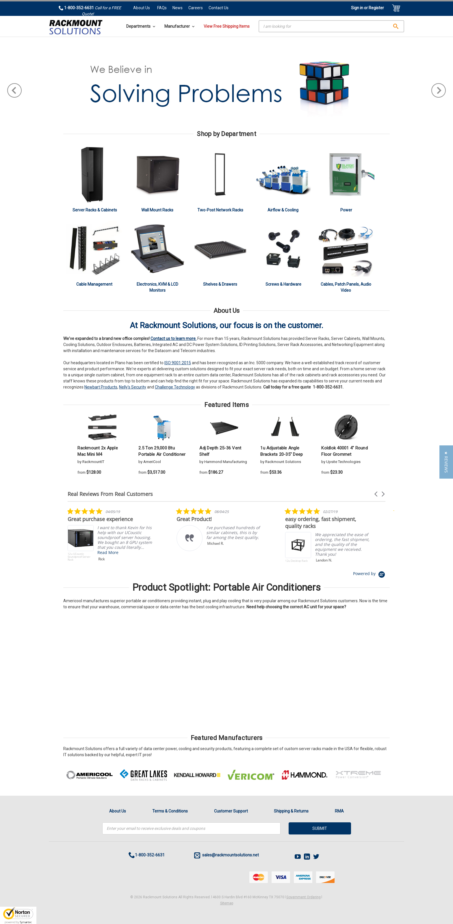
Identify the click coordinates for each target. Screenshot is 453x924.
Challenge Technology (175, 387)
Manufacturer (179, 26)
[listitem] (111, 535)
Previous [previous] (14, 90)
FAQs (162, 7)
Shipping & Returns (291, 811)
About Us (141, 7)
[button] (376, 494)
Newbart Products (100, 387)
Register (376, 7)
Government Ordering (303, 897)
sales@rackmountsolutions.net (226, 855)
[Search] (331, 26)
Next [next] (438, 90)
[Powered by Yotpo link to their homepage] (369, 573)
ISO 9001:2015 (177, 362)
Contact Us (219, 7)
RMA (339, 811)
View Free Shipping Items (227, 26)
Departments (140, 26)
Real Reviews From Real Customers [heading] (110, 494)
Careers (195, 7)
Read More (107, 552)
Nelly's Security (132, 387)
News (177, 7)
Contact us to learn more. (173, 338)
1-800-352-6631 (328, 387)
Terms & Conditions (170, 811)
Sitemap (226, 903)
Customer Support (231, 811)
